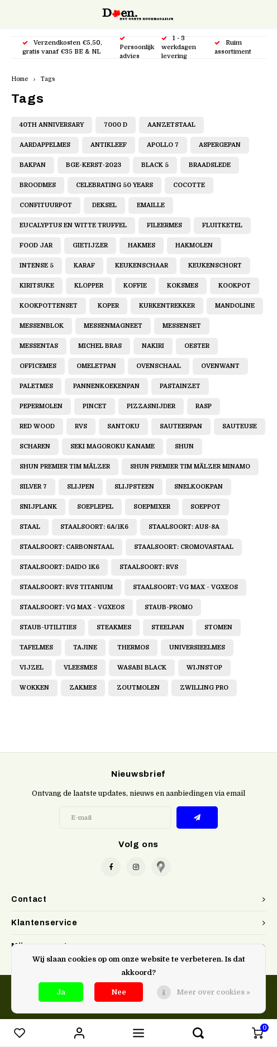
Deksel (104, 205)
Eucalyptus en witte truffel (73, 225)
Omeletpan (96, 366)
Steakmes (114, 627)
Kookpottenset (49, 305)
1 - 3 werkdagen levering (178, 47)
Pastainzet (180, 386)
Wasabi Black (141, 667)
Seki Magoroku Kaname (112, 446)
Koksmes (182, 285)
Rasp (203, 406)
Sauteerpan (181, 426)
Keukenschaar (141, 265)
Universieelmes (197, 647)
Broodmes (38, 185)
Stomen (218, 627)
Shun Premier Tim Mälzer (65, 466)
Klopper (88, 285)
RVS (81, 426)
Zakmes (83, 687)
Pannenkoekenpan (106, 386)
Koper (108, 305)
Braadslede (210, 165)
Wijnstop (204, 667)
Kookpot (234, 285)
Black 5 (155, 165)
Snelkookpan (198, 486)
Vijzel (32, 667)
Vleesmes (80, 667)
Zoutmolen (138, 687)
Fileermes (164, 225)
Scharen (35, 446)
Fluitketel (222, 225)
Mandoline (235, 305)
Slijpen (80, 486)
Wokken (34, 687)
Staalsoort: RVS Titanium (66, 587)
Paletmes (36, 386)
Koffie (135, 285)
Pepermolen (41, 406)
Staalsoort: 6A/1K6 (94, 526)
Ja (60, 992)
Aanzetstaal (171, 124)
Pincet (95, 406)
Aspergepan (220, 145)
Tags (48, 79)
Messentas (39, 346)
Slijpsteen (134, 486)
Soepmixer (151, 506)
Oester (196, 346)
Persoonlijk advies (137, 48)
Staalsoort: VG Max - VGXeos (185, 587)
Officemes (38, 366)
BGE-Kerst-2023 (93, 165)
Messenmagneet (113, 325)
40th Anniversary (52, 124)
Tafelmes (36, 647)
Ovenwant (220, 366)
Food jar (36, 245)
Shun (184, 446)
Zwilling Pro (204, 687)
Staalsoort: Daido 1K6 (59, 567)
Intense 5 (37, 265)
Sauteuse (239, 426)
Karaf (84, 265)
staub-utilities (48, 627)
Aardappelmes (45, 145)
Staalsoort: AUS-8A (184, 526)
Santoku (123, 426)
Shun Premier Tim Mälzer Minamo (190, 466)
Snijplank (38, 506)
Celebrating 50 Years (114, 185)
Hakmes (141, 245)
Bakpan (33, 165)
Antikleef (108, 145)
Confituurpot (46, 205)
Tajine (85, 647)
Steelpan (167, 627)
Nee (118, 992)
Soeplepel (95, 506)
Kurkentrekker (167, 305)
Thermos (133, 647)
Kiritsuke (37, 285)
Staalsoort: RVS (149, 567)
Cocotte (189, 185)
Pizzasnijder (151, 406)
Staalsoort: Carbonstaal (67, 547)
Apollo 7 (163, 145)
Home (19, 79)
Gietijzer (90, 245)
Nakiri (153, 346)
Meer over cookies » (213, 992)
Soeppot (205, 506)
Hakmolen (194, 245)
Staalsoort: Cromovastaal (183, 547)
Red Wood (37, 426)
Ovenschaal (158, 366)
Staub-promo (169, 607)
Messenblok (42, 325)
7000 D (115, 124)
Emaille (151, 205)
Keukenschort (215, 265)
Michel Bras (100, 346)
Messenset (182, 325)
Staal (30, 526)
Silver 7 (33, 486)
